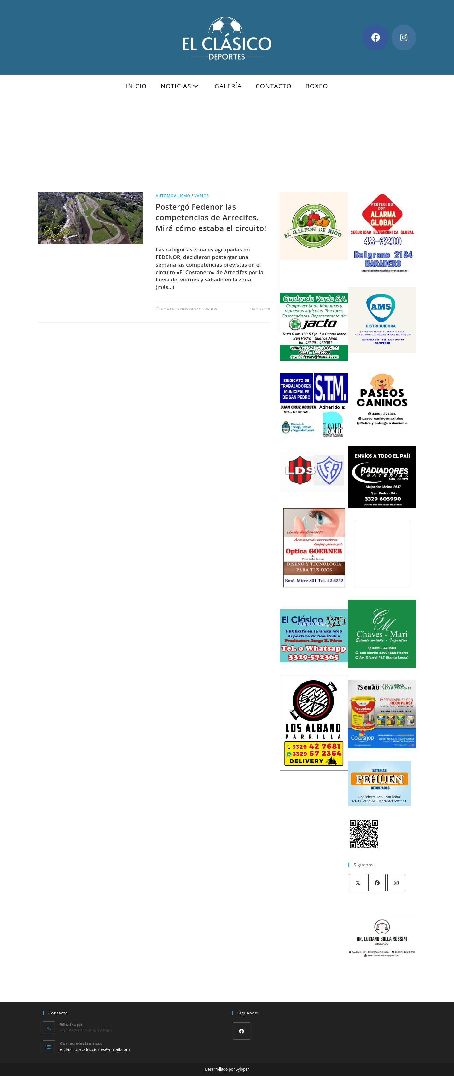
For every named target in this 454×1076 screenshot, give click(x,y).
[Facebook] (377, 882)
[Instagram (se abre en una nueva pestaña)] (404, 37)
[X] (357, 882)
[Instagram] (396, 882)
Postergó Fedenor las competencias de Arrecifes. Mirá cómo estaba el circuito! (211, 217)
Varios (201, 195)
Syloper (242, 1069)
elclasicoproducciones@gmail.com (95, 1049)
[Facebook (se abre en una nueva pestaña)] (375, 37)
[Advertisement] (227, 144)
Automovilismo (173, 195)
